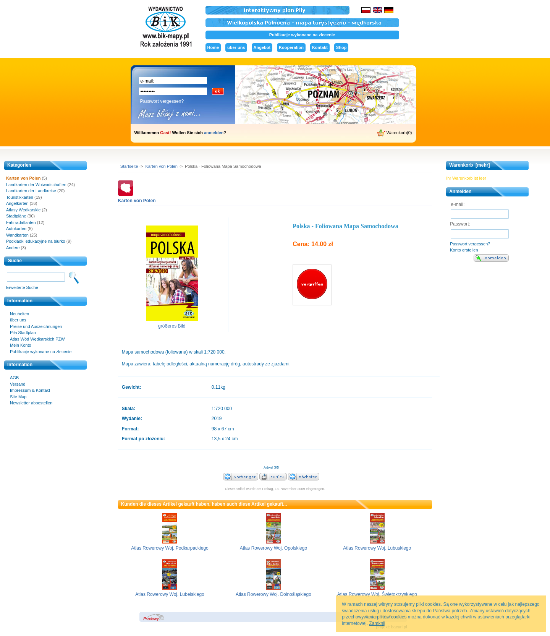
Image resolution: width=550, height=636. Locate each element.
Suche (15, 260)
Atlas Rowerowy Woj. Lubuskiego (377, 548)
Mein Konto (20, 345)
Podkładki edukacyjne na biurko (35, 241)
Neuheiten (19, 314)
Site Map (18, 396)
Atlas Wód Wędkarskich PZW (37, 339)
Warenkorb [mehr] (469, 165)
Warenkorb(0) (394, 133)
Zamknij (377, 623)
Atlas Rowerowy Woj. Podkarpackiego (170, 548)
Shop (341, 47)
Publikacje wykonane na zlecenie (302, 34)
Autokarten (16, 228)
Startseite (129, 166)
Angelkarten (17, 203)
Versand (17, 384)
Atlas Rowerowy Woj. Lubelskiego (169, 594)
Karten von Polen (162, 166)
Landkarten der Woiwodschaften (36, 184)
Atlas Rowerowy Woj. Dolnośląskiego (273, 594)
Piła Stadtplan (23, 332)
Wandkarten (17, 235)
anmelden (213, 132)
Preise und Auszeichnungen (36, 326)
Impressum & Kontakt (30, 390)
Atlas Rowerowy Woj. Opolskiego (273, 548)
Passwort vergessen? (162, 101)
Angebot (262, 47)
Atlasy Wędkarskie (23, 210)
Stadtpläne (16, 216)
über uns (236, 47)
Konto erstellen (464, 250)
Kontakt (320, 47)
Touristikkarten (19, 197)
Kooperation (291, 47)
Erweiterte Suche (22, 287)
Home (213, 47)
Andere (12, 247)
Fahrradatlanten (21, 222)
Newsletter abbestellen (31, 403)
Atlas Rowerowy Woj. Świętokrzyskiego (377, 594)
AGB (14, 377)
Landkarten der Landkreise (31, 190)
